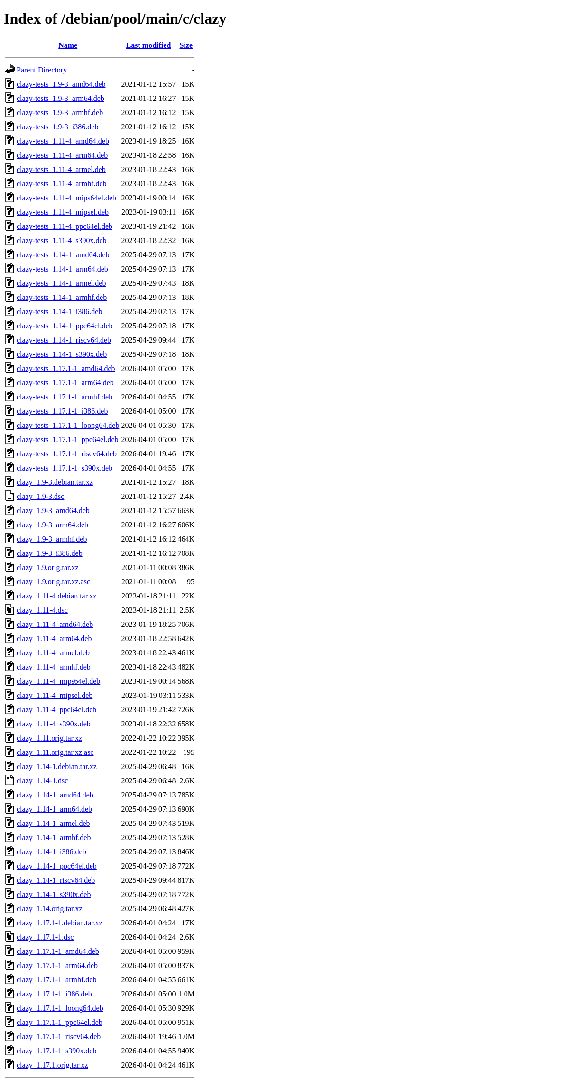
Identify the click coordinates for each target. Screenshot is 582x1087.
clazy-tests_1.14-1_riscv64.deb (64, 340)
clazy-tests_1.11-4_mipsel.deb (63, 212)
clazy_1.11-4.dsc (42, 610)
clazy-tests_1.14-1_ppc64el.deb (65, 326)
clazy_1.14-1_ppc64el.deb (57, 866)
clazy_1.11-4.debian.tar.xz (56, 596)
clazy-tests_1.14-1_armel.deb (61, 283)
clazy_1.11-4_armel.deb (53, 653)
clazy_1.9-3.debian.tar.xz (55, 482)
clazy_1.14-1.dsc (42, 781)
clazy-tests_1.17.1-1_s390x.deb (64, 468)
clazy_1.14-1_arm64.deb (54, 809)
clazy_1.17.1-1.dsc (45, 937)
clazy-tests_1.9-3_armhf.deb (60, 113)
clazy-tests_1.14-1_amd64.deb (63, 255)
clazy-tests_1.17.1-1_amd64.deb (66, 368)
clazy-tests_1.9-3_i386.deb (57, 127)
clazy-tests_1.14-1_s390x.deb (62, 354)
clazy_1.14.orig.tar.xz (50, 909)
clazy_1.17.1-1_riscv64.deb (59, 1037)
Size (186, 45)
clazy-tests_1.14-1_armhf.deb (62, 297)
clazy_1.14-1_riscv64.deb (56, 880)
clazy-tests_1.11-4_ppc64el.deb (64, 226)
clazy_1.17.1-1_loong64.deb (60, 1008)
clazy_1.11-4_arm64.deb (54, 638)
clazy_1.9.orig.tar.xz (48, 567)
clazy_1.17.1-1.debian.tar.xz (59, 923)
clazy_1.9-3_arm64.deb (52, 525)
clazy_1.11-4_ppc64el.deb (56, 710)
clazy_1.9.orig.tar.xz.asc (53, 582)
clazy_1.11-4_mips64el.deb (58, 681)
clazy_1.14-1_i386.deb (51, 852)
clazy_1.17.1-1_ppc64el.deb (59, 1022)
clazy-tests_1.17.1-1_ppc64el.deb (68, 439)
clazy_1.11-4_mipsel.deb (54, 695)
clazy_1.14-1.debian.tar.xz (57, 766)
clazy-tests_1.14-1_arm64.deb (62, 269)
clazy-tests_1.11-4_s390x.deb (62, 240)
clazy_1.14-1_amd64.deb (55, 795)
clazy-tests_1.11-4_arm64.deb (62, 155)
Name (67, 45)
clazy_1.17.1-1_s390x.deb (56, 1051)
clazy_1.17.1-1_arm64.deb (57, 965)
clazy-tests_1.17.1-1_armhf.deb (64, 397)
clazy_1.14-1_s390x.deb (54, 894)
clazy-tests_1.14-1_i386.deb (59, 312)
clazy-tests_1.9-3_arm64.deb (60, 98)
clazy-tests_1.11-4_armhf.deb (62, 184)
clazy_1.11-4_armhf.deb (54, 667)
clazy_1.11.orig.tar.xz (49, 738)
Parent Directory (42, 70)
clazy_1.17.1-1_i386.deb (54, 994)
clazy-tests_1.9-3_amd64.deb (61, 84)
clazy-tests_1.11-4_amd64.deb (63, 141)
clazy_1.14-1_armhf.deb (54, 837)
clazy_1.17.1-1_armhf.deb (56, 980)
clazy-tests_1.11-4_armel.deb (61, 169)
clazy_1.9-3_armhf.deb (52, 539)
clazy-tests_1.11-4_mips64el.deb (66, 198)
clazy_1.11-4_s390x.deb (54, 724)
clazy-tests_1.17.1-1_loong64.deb (68, 425)
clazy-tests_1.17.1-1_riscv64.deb (67, 454)
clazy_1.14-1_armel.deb (53, 823)
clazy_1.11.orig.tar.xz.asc (55, 752)
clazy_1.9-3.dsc (40, 496)
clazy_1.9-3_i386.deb (50, 553)
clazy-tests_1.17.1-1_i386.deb (62, 411)
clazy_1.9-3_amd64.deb (53, 511)
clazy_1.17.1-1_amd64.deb (58, 951)
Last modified (148, 45)
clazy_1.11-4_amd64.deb (55, 624)
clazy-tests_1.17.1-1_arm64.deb (65, 383)
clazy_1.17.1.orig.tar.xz (52, 1065)
